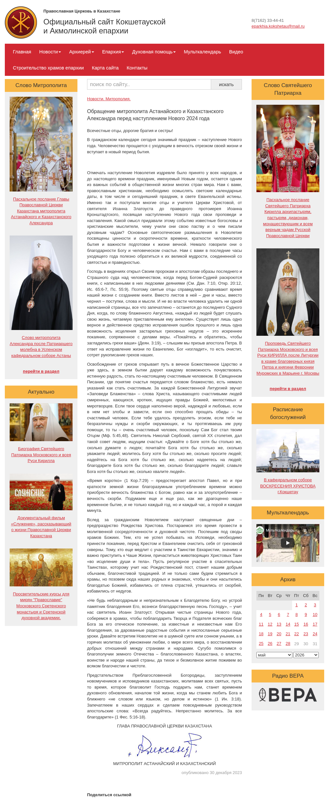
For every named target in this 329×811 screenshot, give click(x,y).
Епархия (113, 51)
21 (288, 633)
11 (261, 624)
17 (315, 624)
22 (296, 633)
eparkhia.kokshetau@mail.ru (278, 26)
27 (279, 643)
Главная (22, 51)
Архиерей (81, 51)
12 (270, 624)
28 (288, 643)
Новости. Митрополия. (109, 98)
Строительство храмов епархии (48, 67)
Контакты (137, 67)
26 (270, 643)
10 (315, 614)
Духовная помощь (154, 51)
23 (306, 633)
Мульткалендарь (202, 51)
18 (261, 633)
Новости (50, 51)
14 (288, 624)
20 (279, 633)
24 (315, 633)
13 (279, 624)
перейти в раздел (41, 371)
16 (306, 624)
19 (270, 633)
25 (261, 643)
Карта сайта (105, 67)
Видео (236, 51)
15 (296, 624)
